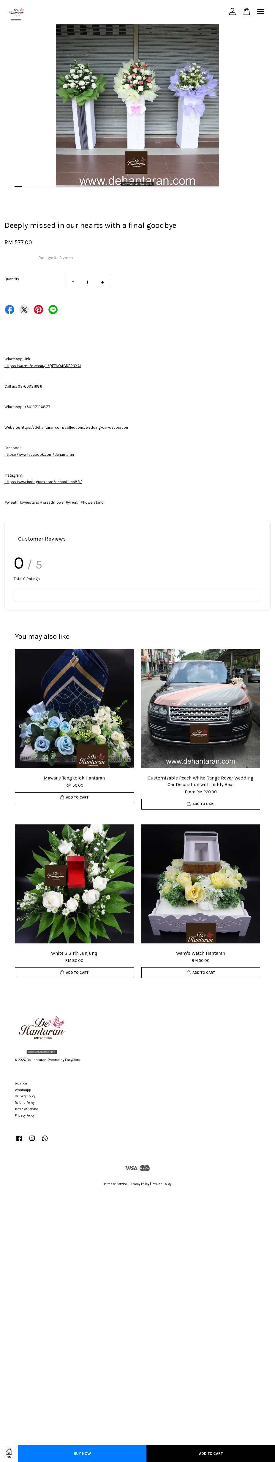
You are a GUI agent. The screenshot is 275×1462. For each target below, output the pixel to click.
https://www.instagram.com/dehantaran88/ (43, 482)
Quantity (11, 279)
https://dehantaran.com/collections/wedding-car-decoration (74, 427)
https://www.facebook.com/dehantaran (39, 454)
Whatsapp (23, 1090)
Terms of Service (26, 1109)
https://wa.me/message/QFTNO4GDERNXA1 (42, 366)
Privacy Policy (24, 1115)
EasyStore (72, 1060)
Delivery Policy (25, 1096)
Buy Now (82, 1453)
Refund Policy (24, 1103)
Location (21, 1083)
